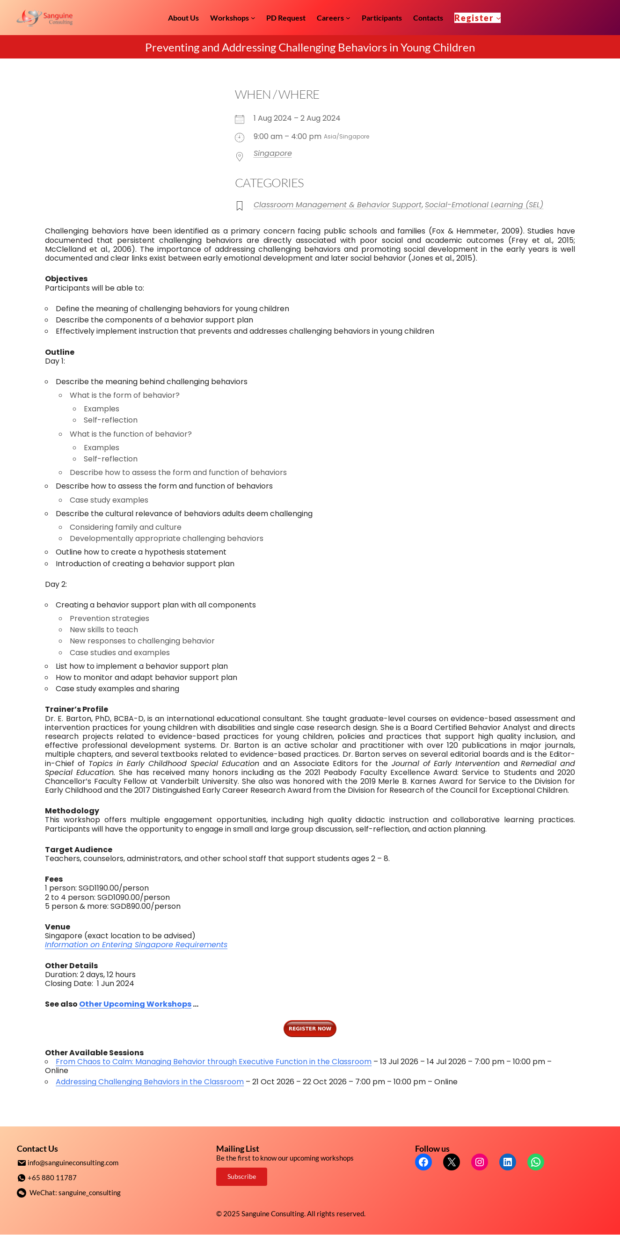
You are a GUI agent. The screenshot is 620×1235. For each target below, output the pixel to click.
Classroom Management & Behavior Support (338, 204)
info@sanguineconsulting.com (73, 1162)
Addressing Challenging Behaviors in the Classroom (150, 1081)
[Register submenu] (498, 17)
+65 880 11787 (52, 1177)
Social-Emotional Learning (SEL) (484, 204)
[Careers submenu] (348, 17)
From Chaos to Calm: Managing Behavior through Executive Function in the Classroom (214, 1061)
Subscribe (241, 1176)
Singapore (273, 153)
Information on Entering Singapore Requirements (136, 944)
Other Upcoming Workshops (135, 1004)
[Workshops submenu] (253, 17)
